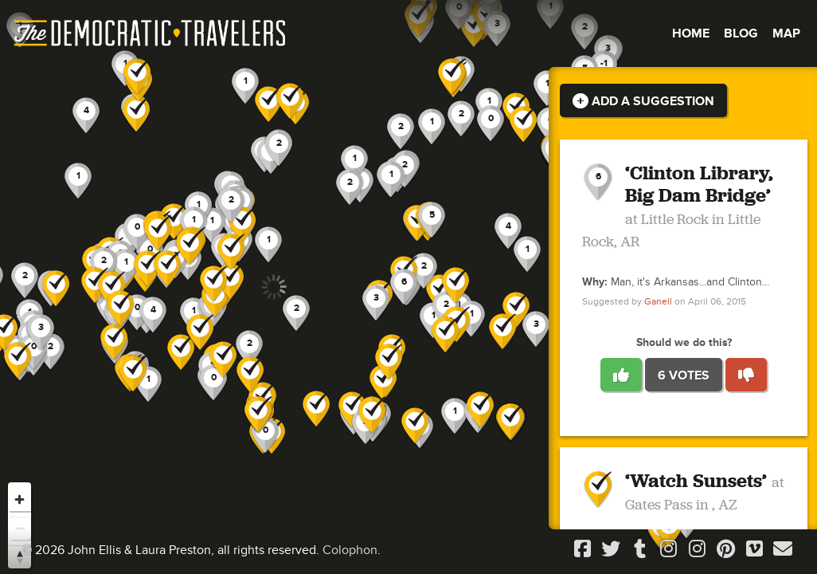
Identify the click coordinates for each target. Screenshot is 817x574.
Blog (741, 33)
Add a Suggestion (643, 101)
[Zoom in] (19, 499)
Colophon (349, 550)
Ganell (658, 302)
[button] (508, 231)
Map (786, 33)
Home (691, 33)
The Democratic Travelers (150, 33)
